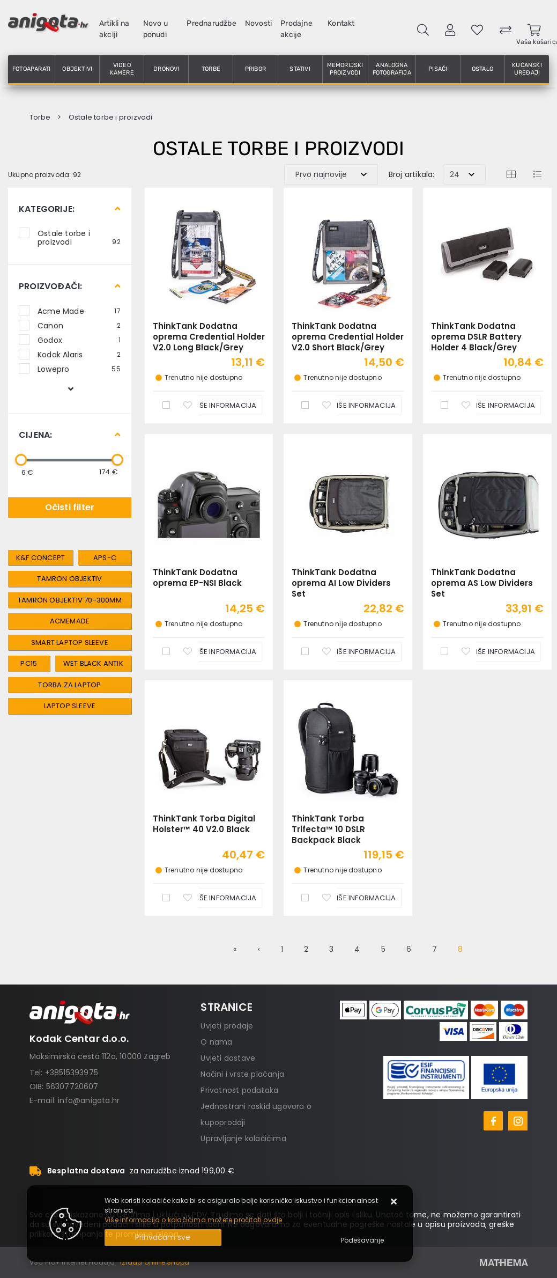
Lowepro (79, 368)
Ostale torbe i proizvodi (79, 237)
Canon (79, 325)
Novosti (258, 23)
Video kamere (122, 69)
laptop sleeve (70, 706)
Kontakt (341, 23)
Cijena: (35, 435)
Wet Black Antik (93, 663)
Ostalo (482, 68)
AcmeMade (70, 621)
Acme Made (79, 310)
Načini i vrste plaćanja (242, 1074)
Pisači (437, 68)
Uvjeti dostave (227, 1058)
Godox (79, 339)
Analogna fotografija (392, 69)
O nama (216, 1042)
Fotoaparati (31, 68)
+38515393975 (71, 1072)
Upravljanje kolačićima (243, 1138)
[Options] (362, 1240)
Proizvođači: (50, 286)
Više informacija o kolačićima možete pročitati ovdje (193, 1219)
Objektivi (77, 68)
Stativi (299, 68)
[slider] (21, 460)
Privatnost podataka (239, 1090)
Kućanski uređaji (527, 69)
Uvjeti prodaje (226, 1025)
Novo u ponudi (155, 29)
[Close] (163, 1237)
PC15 (28, 663)
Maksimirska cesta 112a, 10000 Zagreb (100, 1056)
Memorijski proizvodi (345, 69)
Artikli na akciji (114, 29)
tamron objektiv (69, 579)
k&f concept (40, 558)
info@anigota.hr (89, 1100)
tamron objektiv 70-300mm (70, 600)
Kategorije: (47, 209)
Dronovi (166, 68)
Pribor (255, 68)
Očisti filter (70, 507)
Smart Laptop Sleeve (69, 642)
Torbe (211, 68)
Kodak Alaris (79, 354)
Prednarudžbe (211, 23)
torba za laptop (69, 685)
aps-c (104, 558)
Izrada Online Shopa (154, 1262)
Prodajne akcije (296, 29)
